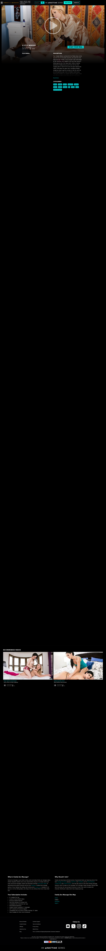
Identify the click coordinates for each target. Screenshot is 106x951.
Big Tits (64, 84)
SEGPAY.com (68, 937)
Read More (56, 78)
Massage (65, 87)
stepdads (80, 881)
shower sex (38, 887)
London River (58, 883)
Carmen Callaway (14, 682)
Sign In (76, 2)
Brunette (60, 84)
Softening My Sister (59, 680)
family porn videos (42, 883)
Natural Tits (70, 84)
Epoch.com (27, 937)
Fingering (76, 84)
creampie (33, 885)
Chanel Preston (67, 883)
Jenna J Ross (7, 682)
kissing (72, 87)
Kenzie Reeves (91, 881)
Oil (69, 87)
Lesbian (60, 87)
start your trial (75, 47)
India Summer (63, 682)
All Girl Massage (10, 684)
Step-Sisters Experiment (10, 680)
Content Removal (53, 939)
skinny (77, 87)
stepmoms (73, 881)
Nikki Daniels (57, 682)
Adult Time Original (57, 89)
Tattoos (55, 87)
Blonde (55, 84)
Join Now (68, 2)
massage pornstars (61, 881)
